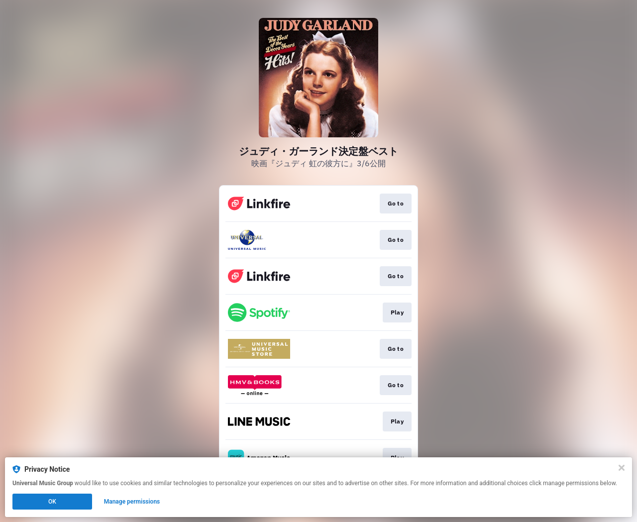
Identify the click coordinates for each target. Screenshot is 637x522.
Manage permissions (132, 501)
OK (52, 501)
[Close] (622, 468)
